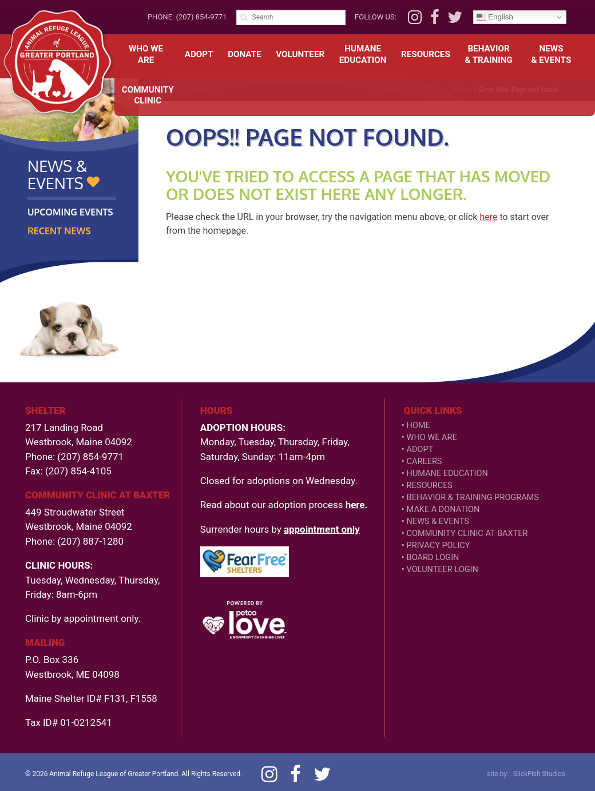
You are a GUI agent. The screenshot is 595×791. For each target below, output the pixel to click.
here (488, 216)
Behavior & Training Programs (473, 497)
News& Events (551, 54)
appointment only (322, 529)
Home (418, 425)
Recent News (59, 231)
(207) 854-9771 (201, 17)
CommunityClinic (148, 95)
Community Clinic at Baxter (467, 533)
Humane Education (447, 473)
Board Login (433, 557)
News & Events (438, 521)
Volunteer (300, 54)
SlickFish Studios (539, 774)
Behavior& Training (488, 54)
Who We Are (146, 54)
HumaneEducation (363, 54)
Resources (425, 54)
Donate (244, 54)
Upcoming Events (70, 212)
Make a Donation (443, 509)
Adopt (199, 54)
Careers (424, 461)
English (495, 17)
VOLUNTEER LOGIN (442, 569)
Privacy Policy (438, 545)
